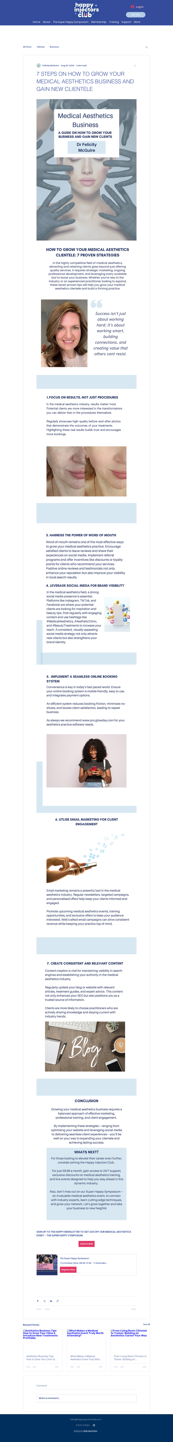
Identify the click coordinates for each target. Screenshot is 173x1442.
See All (146, 1324)
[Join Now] (135, 14)
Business (54, 47)
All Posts (27, 47)
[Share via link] (57, 1301)
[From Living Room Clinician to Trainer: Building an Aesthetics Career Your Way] (130, 1340)
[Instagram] (94, 1425)
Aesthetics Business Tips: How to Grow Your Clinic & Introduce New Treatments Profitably (40, 1358)
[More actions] (135, 65)
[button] (146, 47)
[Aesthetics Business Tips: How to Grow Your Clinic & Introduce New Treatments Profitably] (42, 1340)
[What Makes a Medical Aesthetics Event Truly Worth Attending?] (86, 1340)
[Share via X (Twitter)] (44, 1301)
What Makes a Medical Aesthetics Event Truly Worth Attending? (85, 1358)
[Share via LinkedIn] (51, 1301)
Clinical (40, 47)
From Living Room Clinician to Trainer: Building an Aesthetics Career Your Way (130, 1358)
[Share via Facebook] (37, 1301)
